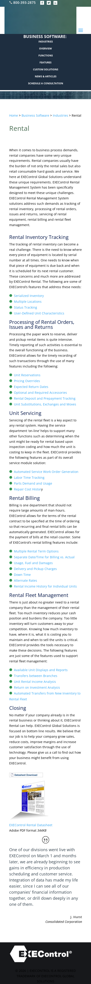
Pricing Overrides (27, 381)
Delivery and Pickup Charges (35, 569)
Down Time (22, 574)
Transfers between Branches (35, 676)
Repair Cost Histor (27, 489)
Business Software (35, 115)
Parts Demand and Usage (33, 483)
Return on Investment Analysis (37, 687)
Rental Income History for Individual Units (45, 586)
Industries (60, 115)
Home (13, 115)
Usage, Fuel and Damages (33, 563)
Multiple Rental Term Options (36, 551)
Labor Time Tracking (29, 477)
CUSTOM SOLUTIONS (45, 69)
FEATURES (45, 62)
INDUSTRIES (45, 41)
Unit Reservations (27, 375)
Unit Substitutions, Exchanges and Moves (45, 404)
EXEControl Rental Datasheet (30, 825)
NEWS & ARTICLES (45, 76)
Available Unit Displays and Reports (41, 670)
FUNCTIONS (45, 55)
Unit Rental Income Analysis (35, 681)
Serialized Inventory (29, 296)
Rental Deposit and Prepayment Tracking (44, 398)
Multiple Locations (28, 301)
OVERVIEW (45, 48)
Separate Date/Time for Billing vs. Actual (44, 557)
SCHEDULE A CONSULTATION (45, 83)
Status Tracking (25, 307)
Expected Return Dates (31, 387)
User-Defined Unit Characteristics (39, 313)
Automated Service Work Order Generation (46, 472)
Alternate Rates (25, 580)
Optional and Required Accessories (40, 392)
